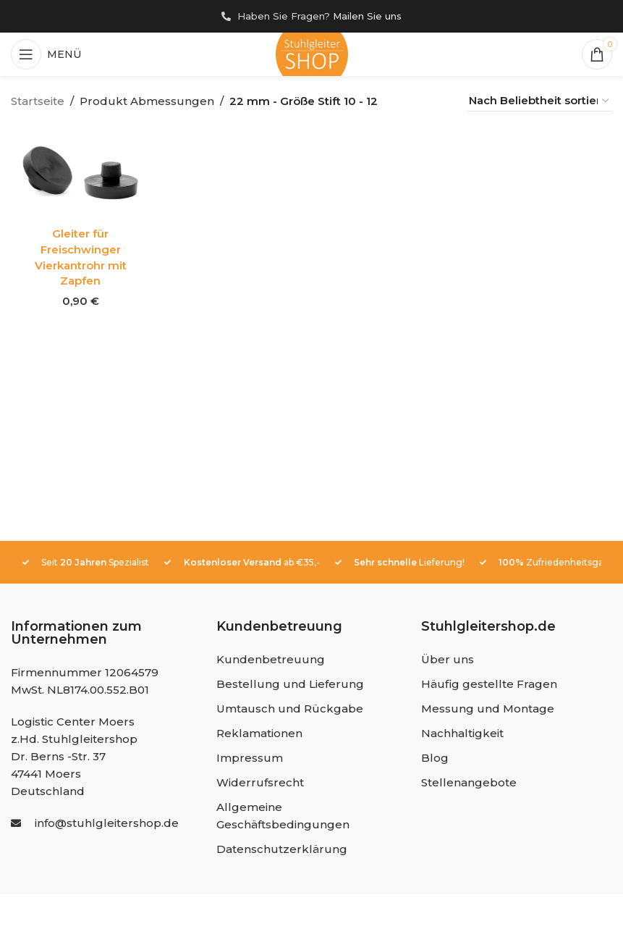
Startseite (37, 101)
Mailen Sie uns (367, 16)
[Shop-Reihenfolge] (539, 101)
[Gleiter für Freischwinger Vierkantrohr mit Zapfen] (81, 172)
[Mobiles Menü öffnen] (46, 54)
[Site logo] (312, 54)
